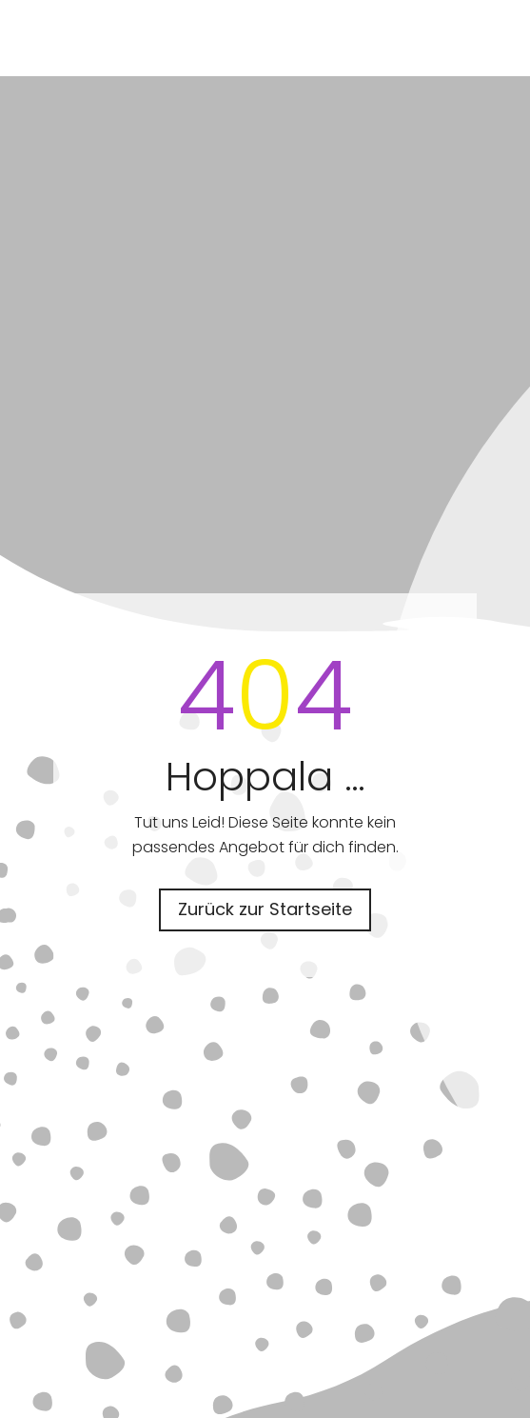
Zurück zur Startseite (265, 909)
